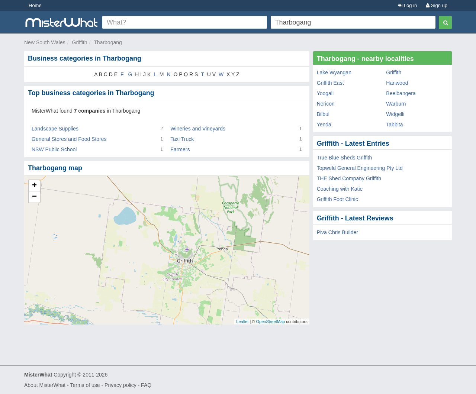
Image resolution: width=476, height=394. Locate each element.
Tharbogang (108, 42)
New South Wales (44, 42)
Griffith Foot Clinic (337, 199)
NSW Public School (54, 149)
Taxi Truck (182, 139)
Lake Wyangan (334, 72)
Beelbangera (400, 93)
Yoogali (325, 93)
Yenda (324, 124)
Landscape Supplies (55, 129)
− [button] (34, 197)
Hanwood (397, 83)
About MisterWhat (44, 385)
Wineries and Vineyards (197, 129)
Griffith (79, 42)
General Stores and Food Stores (69, 139)
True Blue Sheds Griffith (344, 158)
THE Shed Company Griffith (349, 178)
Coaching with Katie (340, 189)
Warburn (396, 104)
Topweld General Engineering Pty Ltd (360, 168)
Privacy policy (120, 385)
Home (35, 5)
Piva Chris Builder (337, 232)
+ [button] (34, 185)
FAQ (146, 385)
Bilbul (323, 114)
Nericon (326, 104)
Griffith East (330, 83)
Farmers (180, 149)
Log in (407, 5)
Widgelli (395, 114)
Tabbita (394, 124)
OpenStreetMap (270, 321)
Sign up (436, 5)
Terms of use (85, 385)
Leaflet (242, 321)
